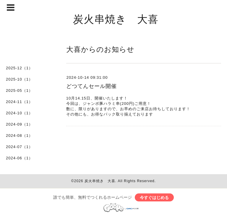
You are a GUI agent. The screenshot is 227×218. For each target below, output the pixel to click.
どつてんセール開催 (91, 86)
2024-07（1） (19, 147)
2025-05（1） (19, 90)
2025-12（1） (19, 68)
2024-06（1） (19, 158)
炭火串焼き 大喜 (115, 19)
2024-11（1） (19, 102)
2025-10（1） (19, 79)
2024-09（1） (19, 124)
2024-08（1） (19, 135)
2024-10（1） (19, 113)
